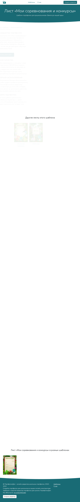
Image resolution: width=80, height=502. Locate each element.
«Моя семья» (9, 170)
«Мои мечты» (9, 413)
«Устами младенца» (70, 275)
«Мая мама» (25, 170)
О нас (39, 2)
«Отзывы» (24, 439)
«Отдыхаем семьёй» (70, 170)
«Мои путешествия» (70, 387)
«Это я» (40, 144)
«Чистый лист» (10, 439)
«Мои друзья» (40, 196)
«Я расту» (55, 275)
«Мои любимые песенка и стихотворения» (9, 304)
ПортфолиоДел (7, 27)
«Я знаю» (70, 301)
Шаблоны (31, 2)
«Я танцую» (40, 330)
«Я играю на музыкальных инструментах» (25, 332)
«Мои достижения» (55, 358)
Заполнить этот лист (13, 55)
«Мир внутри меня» (70, 330)
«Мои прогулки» (40, 275)
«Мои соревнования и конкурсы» (70, 360)
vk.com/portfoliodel (20, 493)
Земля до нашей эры (27, 27)
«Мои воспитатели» (9, 249)
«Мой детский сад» (39, 223)
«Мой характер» (70, 144)
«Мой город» (9, 223)
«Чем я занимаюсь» (55, 249)
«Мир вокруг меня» (55, 330)
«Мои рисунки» (25, 358)
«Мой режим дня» (70, 196)
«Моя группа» (55, 223)
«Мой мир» (25, 144)
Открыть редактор (70, 2)
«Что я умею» (55, 301)
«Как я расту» (24, 301)
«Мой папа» (40, 170)
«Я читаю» (9, 330)
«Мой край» (25, 223)
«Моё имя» (55, 144)
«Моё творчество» (10, 358)
